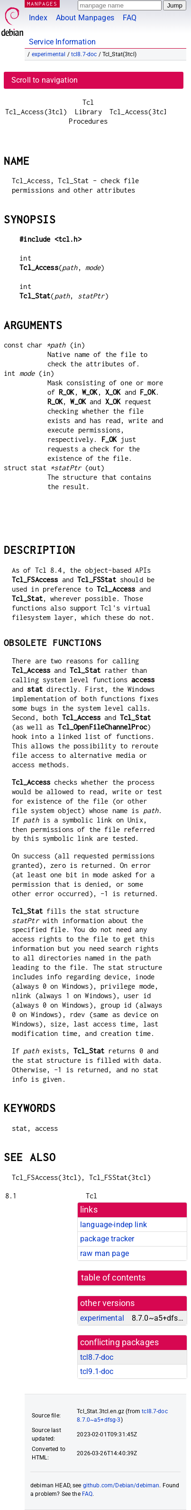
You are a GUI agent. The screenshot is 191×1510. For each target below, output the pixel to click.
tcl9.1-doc (97, 1371)
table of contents (113, 1277)
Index (38, 17)
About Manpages (85, 17)
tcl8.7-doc (84, 54)
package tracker (107, 1238)
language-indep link (113, 1224)
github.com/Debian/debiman (121, 1485)
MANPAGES (42, 3)
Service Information (62, 41)
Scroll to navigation (44, 80)
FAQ (129, 17)
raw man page (104, 1253)
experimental (49, 54)
